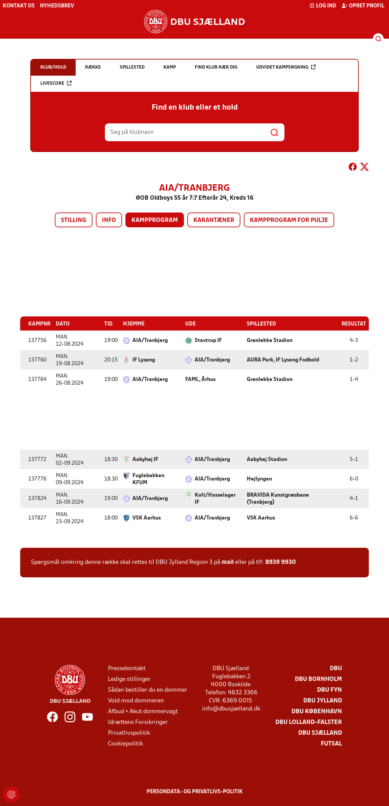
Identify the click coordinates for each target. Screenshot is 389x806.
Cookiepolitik (125, 743)
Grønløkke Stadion (270, 340)
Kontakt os (19, 6)
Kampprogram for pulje (289, 220)
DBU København (316, 711)
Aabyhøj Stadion (267, 459)
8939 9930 (280, 562)
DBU (336, 668)
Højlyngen (259, 478)
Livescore (56, 83)
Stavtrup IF (208, 340)
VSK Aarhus (146, 517)
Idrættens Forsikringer (138, 722)
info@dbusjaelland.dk (231, 709)
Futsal (331, 743)
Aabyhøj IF (145, 459)
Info (109, 220)
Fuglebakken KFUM (148, 479)
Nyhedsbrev (57, 6)
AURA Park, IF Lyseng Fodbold (283, 359)
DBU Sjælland (320, 733)
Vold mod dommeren (136, 700)
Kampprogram (154, 220)
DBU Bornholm (318, 679)
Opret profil (363, 6)
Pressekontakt (127, 668)
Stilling (73, 220)
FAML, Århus (200, 379)
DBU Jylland (322, 700)
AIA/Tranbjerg (150, 340)
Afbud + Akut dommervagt (143, 711)
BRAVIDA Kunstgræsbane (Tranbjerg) (278, 498)
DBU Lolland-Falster (308, 722)
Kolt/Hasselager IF (215, 498)
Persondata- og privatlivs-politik (195, 791)
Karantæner (213, 220)
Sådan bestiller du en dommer (147, 690)
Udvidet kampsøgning (286, 67)
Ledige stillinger (129, 679)
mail (228, 562)
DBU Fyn (329, 690)
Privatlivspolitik (129, 733)
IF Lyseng (143, 359)
